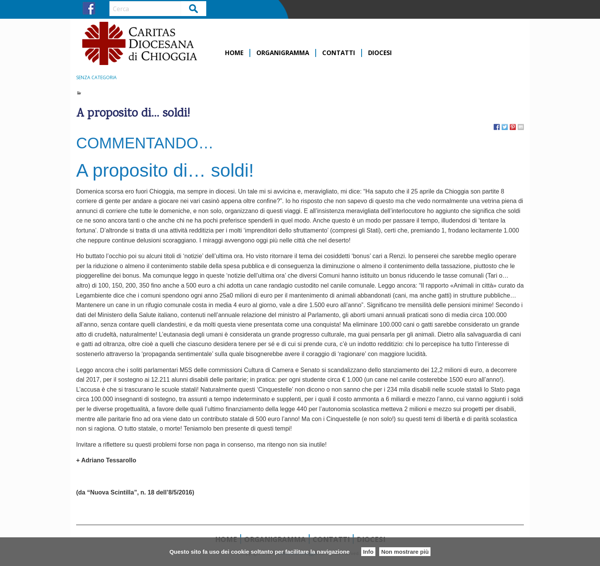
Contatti (338, 53)
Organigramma (282, 53)
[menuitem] (234, 53)
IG (103, 8)
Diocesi (380, 53)
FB (89, 8)
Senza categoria (96, 77)
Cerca (194, 8)
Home (234, 53)
